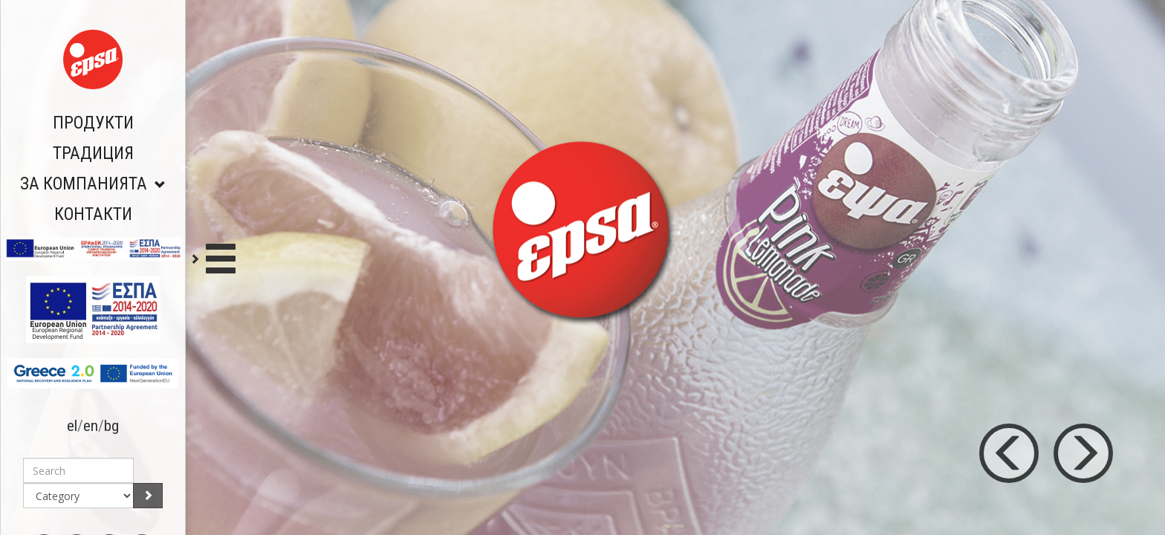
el (72, 426)
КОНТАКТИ (93, 214)
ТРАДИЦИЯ (93, 153)
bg (111, 426)
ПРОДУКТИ (93, 123)
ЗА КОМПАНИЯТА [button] (93, 184)
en (90, 426)
